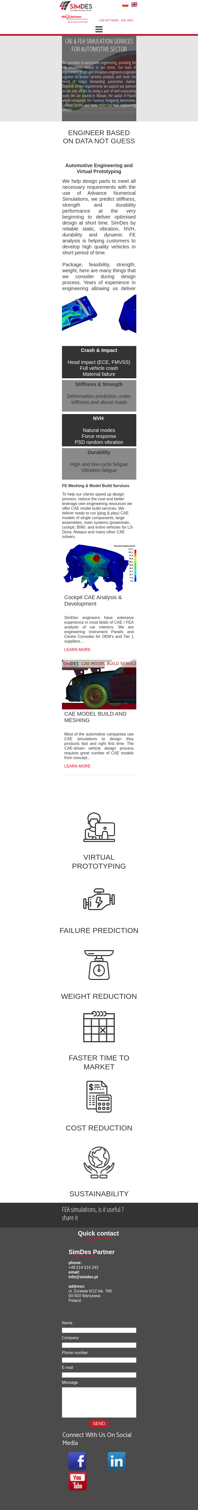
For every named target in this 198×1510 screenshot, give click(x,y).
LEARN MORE (77, 650)
